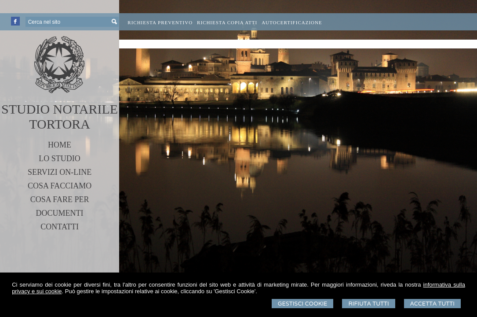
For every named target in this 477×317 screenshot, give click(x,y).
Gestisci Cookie (303, 303)
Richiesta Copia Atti (227, 22)
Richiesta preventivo (160, 22)
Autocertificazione (292, 22)
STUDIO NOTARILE (59, 109)
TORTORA (59, 124)
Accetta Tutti (432, 303)
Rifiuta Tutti (368, 303)
